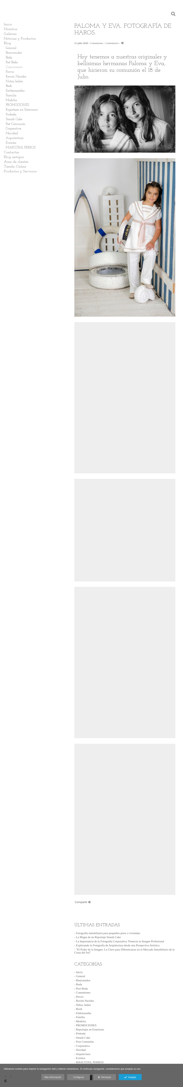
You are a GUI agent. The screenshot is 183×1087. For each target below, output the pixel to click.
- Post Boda (81, 988)
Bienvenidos (14, 52)
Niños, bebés (14, 81)
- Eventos (79, 1058)
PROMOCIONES (17, 105)
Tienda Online (15, 167)
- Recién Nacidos (84, 1000)
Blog (7, 43)
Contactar (11, 152)
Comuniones (14, 67)
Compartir (82, 902)
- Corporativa (82, 1045)
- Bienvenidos (82, 980)
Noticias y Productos (20, 39)
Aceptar (130, 1077)
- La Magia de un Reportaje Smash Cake (97, 937)
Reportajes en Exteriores (22, 109)
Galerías (10, 34)
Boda (9, 57)
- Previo (78, 996)
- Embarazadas (82, 1013)
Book (9, 86)
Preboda (11, 114)
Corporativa (13, 128)
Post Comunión (15, 124)
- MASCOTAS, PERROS (89, 1062)
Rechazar (104, 1077)
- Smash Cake (82, 1037)
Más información (52, 1077)
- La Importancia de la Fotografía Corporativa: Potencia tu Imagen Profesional (119, 941)
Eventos (11, 143)
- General (79, 976)
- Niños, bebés (82, 1004)
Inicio (8, 24)
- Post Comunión (84, 1041)
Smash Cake (14, 119)
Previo (10, 71)
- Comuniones (82, 992)
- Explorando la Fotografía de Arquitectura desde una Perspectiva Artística (117, 945)
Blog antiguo (14, 157)
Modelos (11, 100)
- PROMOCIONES (85, 1025)
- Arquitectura (82, 1054)
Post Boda (12, 62)
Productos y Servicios (20, 171)
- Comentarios (111, 43)
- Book (78, 1008)
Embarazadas (15, 90)
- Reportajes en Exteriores (89, 1029)
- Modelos (80, 1021)
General (11, 48)
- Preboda (79, 1033)
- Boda (78, 984)
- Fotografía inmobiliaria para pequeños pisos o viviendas (107, 933)
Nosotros (10, 29)
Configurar (78, 1077)
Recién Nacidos (16, 76)
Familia (11, 95)
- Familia (79, 1017)
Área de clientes (16, 162)
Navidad (12, 133)
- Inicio (78, 972)
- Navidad (80, 1049)
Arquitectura (14, 138)
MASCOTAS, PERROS (20, 147)
